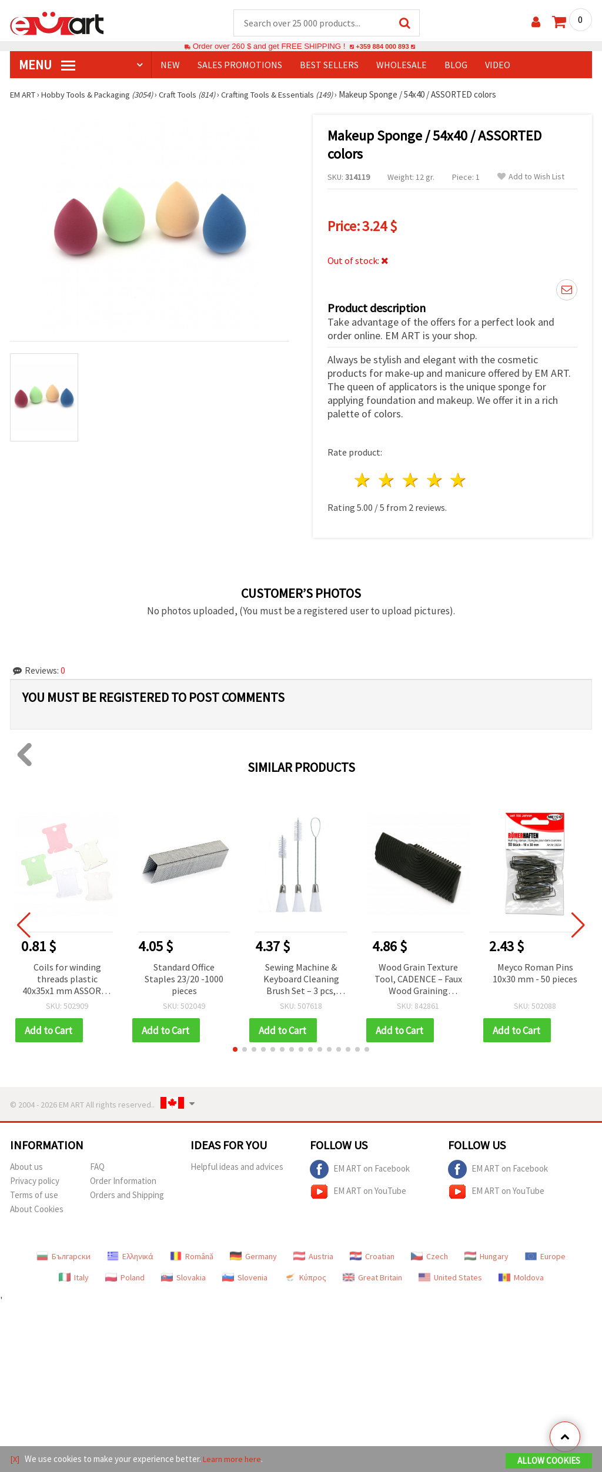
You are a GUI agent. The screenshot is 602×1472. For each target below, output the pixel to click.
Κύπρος (305, 1278)
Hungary (486, 1257)
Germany (253, 1257)
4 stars (435, 481)
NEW (170, 65)
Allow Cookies (548, 1461)
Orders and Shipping (127, 1196)
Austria (313, 1257)
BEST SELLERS (329, 65)
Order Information (123, 1181)
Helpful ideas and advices (236, 1167)
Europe (545, 1257)
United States (450, 1278)
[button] (235, 1050)
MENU (47, 65)
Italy (74, 1278)
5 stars (459, 481)
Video (497, 65)
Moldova (521, 1278)
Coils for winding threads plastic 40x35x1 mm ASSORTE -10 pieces (67, 980)
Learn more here (233, 1459)
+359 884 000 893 (382, 46)
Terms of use (34, 1196)
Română (191, 1257)
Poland (125, 1278)
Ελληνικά (130, 1257)
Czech (429, 1257)
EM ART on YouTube (358, 1192)
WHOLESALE (401, 65)
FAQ (97, 1167)
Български (63, 1257)
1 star (363, 481)
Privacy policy (34, 1181)
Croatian (372, 1257)
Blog (455, 65)
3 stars (411, 481)
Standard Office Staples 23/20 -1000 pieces (184, 979)
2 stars (387, 481)
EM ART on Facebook (360, 1170)
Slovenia (244, 1278)
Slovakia (183, 1278)
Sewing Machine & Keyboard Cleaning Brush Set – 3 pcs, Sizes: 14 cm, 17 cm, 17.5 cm (301, 980)
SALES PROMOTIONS (240, 65)
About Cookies (36, 1210)
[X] (15, 1459)
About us (26, 1167)
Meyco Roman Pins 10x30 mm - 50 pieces (535, 973)
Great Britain (372, 1278)
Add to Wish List (530, 177)
